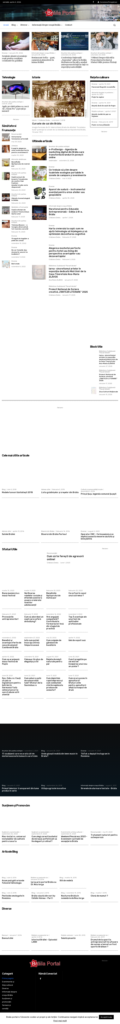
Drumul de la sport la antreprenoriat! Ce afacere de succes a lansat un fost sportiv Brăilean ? (104, 943)
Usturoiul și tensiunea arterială (19, 138)
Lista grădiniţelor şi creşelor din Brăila (60, 492)
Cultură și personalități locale (92, 489)
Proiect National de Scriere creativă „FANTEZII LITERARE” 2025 (68, 290)
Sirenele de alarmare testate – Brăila (99, 788)
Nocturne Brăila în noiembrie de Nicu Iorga (72, 897)
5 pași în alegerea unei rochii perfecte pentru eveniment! (20, 150)
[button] (114, 25)
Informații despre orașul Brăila (43, 53)
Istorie (34, 120)
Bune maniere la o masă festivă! (10, 594)
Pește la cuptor (98, 97)
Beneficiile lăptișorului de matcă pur (20, 164)
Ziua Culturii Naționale (108, 392)
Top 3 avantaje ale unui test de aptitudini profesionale (78, 620)
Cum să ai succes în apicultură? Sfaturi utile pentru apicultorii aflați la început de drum (78, 684)
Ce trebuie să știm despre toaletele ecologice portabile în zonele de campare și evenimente (67, 172)
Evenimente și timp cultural (71, 832)
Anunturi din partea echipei (71, 53)
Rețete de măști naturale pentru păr (54, 661)
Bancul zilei (7, 938)
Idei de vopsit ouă (77, 640)
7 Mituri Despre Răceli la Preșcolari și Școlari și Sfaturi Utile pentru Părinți (104, 60)
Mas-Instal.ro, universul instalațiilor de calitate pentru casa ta (14, 838)
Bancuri (5, 935)
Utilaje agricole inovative (53, 788)
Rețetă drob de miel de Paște (104, 106)
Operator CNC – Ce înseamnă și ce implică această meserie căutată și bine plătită (97, 536)
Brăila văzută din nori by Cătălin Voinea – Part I (43, 897)
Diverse (5, 53)
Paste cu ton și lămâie (101, 125)
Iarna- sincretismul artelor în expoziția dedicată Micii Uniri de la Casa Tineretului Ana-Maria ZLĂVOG (67, 272)
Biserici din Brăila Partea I (54, 534)
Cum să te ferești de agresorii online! (65, 558)
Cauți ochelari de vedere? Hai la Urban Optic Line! (20, 212)
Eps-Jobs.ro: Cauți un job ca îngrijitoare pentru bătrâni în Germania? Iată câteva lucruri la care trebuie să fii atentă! (11, 686)
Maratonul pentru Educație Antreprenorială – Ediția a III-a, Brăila (65, 212)
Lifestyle (14, 146)
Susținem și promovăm (10, 832)
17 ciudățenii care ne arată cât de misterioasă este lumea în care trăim (20, 755)
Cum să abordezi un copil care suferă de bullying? (33, 619)
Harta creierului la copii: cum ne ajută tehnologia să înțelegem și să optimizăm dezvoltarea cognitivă (68, 231)
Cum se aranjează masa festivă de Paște (10, 661)
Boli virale (15, 264)
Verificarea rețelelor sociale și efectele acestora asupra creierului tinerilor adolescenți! (33, 599)
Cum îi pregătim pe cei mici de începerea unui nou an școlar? (78, 663)
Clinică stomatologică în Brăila (20, 199)
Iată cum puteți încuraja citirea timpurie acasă (31, 642)
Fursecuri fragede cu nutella (103, 87)
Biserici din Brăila (47, 531)
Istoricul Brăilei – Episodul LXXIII (44, 941)
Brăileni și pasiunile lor (39, 877)
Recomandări (16, 134)
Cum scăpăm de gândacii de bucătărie (53, 642)
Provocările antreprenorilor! (10, 618)
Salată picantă (68, 938)
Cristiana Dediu (44, 120)
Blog (3, 489)
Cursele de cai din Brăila (46, 123)
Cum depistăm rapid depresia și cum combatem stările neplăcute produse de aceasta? (54, 684)
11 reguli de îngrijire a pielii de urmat (20, 239)
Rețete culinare (97, 111)
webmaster (53, 161)
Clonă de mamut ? (99, 896)
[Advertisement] (104, 214)
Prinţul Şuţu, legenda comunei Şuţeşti (99, 494)
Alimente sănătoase (18, 159)
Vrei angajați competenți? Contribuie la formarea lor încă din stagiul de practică (55, 623)
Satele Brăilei (8, 534)
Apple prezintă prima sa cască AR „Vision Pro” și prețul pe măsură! (15, 108)
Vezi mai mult (60, 1021)
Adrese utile (45, 489)
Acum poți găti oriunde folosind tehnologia (13, 881)
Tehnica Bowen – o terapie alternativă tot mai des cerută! (19, 227)
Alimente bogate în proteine (102, 92)
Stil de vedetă (66, 880)
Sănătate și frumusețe (19, 207)
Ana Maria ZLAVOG (56, 280)
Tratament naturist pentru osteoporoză (104, 836)
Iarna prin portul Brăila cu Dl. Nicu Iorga (43, 883)
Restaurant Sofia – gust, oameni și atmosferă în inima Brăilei (43, 60)
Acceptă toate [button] (106, 1017)
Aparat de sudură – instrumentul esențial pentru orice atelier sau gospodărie (67, 192)
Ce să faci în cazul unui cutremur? (77, 594)
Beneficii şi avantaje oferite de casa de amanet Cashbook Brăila (11, 644)
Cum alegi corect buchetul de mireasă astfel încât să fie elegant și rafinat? (44, 838)
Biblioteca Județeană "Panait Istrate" (63, 266)
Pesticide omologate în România (13, 897)
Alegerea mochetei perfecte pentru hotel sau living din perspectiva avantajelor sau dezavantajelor (65, 252)
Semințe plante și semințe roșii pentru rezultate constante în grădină (14, 58)
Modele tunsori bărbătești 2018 (17, 492)
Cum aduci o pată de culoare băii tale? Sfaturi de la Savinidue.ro (33, 681)
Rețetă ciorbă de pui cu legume (101, 115)
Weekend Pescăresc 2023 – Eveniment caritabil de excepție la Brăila (74, 838)
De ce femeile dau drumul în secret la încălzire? (19, 252)
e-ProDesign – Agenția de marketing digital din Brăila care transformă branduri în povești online (66, 153)
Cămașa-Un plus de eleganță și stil (33, 660)
